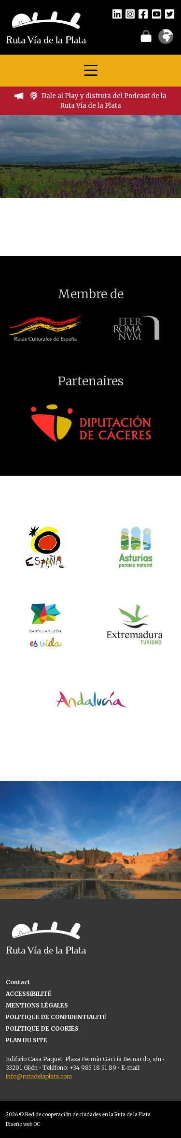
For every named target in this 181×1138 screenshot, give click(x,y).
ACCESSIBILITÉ (29, 993)
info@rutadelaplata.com (39, 1076)
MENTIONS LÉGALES (37, 1005)
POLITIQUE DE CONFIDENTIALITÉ (56, 1017)
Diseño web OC (23, 1124)
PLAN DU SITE (26, 1040)
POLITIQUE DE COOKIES (42, 1028)
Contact (18, 982)
